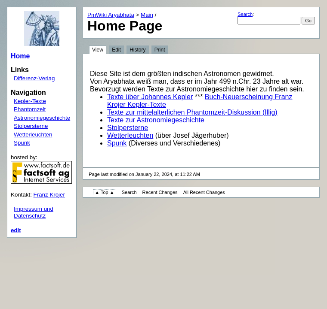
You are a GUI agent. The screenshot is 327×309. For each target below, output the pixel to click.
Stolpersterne (31, 126)
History (137, 50)
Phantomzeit (30, 109)
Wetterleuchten (33, 134)
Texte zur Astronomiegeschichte (155, 120)
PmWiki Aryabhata (110, 15)
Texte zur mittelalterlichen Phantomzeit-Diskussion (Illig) (192, 112)
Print (159, 50)
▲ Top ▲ (104, 192)
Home (20, 56)
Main (147, 15)
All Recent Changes (204, 192)
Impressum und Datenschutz (33, 212)
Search (245, 14)
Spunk (22, 142)
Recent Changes (160, 192)
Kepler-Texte (30, 101)
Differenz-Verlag (34, 78)
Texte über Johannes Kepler (150, 96)
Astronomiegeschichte (42, 118)
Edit (116, 50)
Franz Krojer (49, 194)
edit (16, 230)
